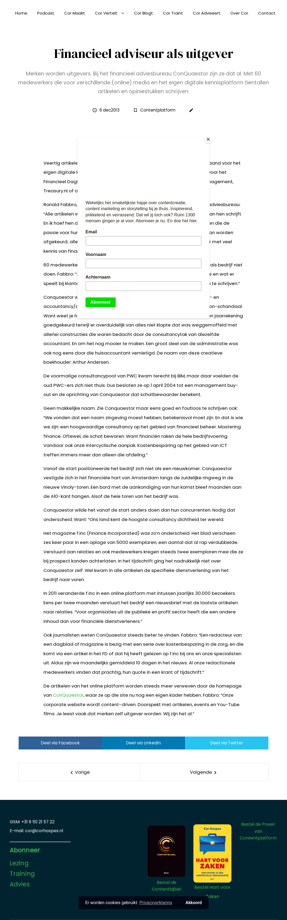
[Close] (208, 139)
